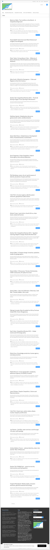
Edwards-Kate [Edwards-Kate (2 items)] (25, 524)
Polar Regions (13, 188)
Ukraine (12, 346)
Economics (21, 126)
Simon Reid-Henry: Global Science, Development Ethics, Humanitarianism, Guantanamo (23, 136)
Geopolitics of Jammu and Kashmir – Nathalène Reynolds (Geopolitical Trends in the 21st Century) (9, 514)
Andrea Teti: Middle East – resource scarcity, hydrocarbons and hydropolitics (22, 467)
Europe (32, 50)
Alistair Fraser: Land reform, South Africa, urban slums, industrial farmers (23, 214)
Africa (12, 30)
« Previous (13, 503)
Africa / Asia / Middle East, (18, 30)
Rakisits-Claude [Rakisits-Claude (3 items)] (22, 536)
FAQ (39, 1)
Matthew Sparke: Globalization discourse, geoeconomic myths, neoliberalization (21, 117)
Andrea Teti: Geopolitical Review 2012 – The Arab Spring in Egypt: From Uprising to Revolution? (24, 98)
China (24, 30)
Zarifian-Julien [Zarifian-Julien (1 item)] (28, 540)
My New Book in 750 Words (34, 71)
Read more (37, 53)
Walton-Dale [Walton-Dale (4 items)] (22, 540)
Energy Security (13, 322)
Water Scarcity (20, 33)
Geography (29, 30)
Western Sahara (25, 33)
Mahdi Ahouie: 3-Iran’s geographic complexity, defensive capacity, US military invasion (23, 372)
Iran (18, 244)
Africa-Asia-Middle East (27, 12)
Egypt (30, 107)
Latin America (18, 225)
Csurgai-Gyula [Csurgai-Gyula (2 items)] (21, 521)
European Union (36, 107)
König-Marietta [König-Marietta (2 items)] (23, 530)
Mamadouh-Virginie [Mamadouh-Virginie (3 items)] (23, 532)
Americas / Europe (22, 50)
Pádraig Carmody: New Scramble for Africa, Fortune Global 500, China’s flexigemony (24, 311)
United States (21, 109)
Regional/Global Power (34, 108)
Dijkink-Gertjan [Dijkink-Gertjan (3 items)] (23, 522)
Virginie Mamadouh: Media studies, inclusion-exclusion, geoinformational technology (22, 484)
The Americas (22, 72)
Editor (37, 1)
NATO (25, 51)
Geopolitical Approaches (9, 12)
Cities (26, 30)
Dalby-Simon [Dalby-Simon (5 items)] (24, 522)
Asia (22, 30)
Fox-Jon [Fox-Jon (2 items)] (26, 528)
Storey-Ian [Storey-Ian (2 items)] (20, 539)
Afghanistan (13, 341)
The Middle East (15, 33)
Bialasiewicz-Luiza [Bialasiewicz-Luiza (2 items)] (21, 513)
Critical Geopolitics (32, 146)
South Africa (32, 225)
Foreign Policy (36, 382)
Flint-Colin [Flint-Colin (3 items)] (21, 528)
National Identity (30, 206)
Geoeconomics (36, 126)
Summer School (46, 1)
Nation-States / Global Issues (18, 51)
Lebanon (21, 167)
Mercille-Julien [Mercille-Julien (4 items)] (22, 533)
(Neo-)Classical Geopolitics (16, 420)
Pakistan (29, 108)
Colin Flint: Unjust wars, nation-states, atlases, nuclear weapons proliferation (23, 411)
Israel (19, 167)
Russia (27, 51)
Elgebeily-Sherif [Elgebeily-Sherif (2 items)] (21, 527)
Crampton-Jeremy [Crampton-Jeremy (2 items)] (21, 519)
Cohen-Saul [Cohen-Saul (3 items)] (25, 518)
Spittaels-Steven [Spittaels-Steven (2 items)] (28, 538)
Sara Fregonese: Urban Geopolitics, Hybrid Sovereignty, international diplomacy (22, 156)
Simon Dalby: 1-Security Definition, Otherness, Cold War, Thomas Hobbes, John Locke (24, 291)
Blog (3, 12)
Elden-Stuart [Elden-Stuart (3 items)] (25, 527)
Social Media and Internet (19, 188)
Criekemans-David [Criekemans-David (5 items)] (24, 520)
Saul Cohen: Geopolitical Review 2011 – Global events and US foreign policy (23, 332)
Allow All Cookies (42, 545)
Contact (42, 1)
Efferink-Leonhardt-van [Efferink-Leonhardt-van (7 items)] (24, 526)
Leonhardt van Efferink (15, 48)
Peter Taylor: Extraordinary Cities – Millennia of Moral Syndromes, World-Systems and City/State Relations (23, 59)
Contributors (34, 1)
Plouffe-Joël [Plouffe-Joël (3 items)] (28, 534)
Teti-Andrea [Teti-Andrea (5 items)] (27, 539)
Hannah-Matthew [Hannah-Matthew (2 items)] (25, 529)
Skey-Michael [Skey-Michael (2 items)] (22, 538)
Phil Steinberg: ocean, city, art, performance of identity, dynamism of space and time (23, 176)
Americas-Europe (36, 12)
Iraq (35, 147)
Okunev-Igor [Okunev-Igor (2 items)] (21, 534)
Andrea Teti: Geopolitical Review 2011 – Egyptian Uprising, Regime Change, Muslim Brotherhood (24, 233)
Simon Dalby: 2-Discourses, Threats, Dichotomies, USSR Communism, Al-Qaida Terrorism (24, 271)
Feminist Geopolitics (26, 126)
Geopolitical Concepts (18, 12)
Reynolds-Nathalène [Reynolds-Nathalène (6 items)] (25, 536)
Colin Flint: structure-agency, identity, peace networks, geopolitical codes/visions (22, 195)
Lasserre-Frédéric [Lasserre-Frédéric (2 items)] (25, 531)
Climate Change (26, 146)
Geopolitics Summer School (6, 512)
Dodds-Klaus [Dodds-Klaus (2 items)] (24, 523)
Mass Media (14, 108)
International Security (30, 147)
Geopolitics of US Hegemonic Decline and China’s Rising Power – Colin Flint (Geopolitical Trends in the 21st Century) (9, 531)
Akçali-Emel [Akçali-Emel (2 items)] (29, 512)
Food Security (24, 71)
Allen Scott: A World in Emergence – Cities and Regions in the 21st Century (23, 80)
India (32, 30)
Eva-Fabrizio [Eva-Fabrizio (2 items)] (27, 527)
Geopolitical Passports (21, 147)
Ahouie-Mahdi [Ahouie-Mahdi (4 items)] (22, 512)
